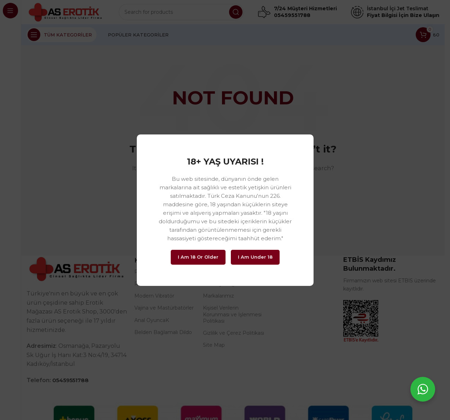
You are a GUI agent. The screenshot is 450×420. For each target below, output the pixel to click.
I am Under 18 (255, 257)
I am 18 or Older (198, 257)
